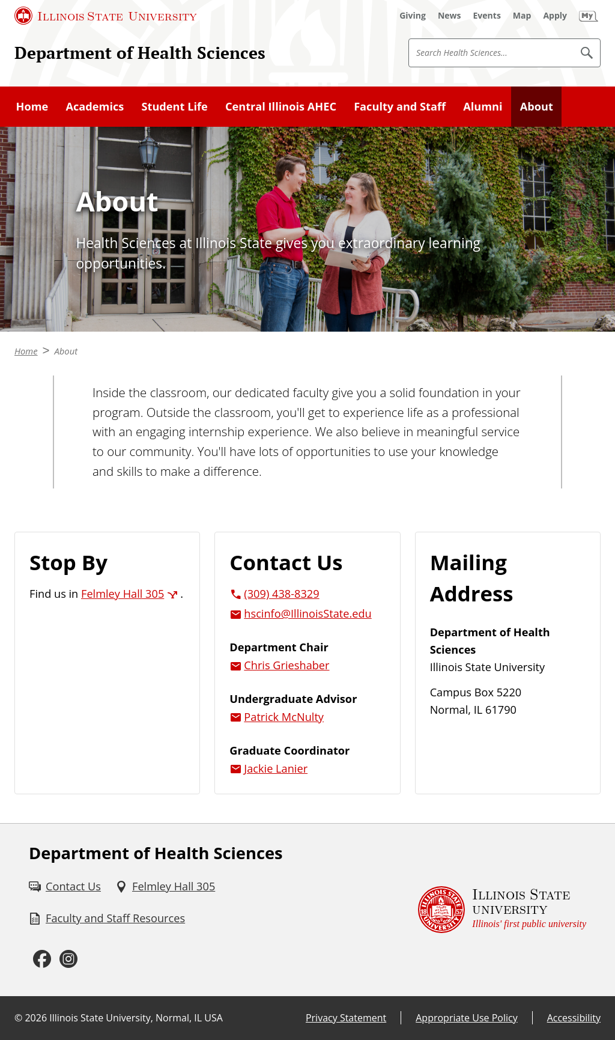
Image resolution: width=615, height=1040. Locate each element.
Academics (94, 106)
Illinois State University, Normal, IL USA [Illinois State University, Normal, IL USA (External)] (136, 1017)
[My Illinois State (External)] (589, 15)
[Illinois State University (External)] (105, 15)
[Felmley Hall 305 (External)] (165, 886)
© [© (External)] (18, 1017)
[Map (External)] (522, 15)
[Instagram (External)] (68, 958)
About (536, 106)
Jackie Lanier (276, 768)
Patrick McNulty (284, 717)
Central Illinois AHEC (280, 106)
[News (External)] (449, 15)
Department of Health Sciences (139, 52)
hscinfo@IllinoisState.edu (307, 613)
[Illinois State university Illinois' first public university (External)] (502, 910)
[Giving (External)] (412, 15)
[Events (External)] (487, 15)
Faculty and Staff (400, 106)
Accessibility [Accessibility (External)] (574, 1017)
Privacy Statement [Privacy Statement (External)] (346, 1017)
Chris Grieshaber (286, 665)
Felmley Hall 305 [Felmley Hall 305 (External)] (122, 593)
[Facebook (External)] (42, 958)
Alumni (482, 106)
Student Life (174, 106)
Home (32, 106)
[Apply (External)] (555, 15)
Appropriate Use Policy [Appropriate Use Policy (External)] (466, 1017)
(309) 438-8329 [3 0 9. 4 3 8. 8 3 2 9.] (281, 593)
